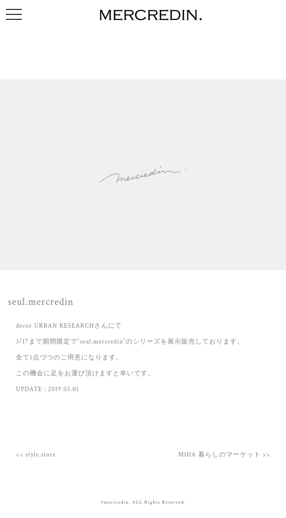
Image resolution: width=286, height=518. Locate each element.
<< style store (36, 455)
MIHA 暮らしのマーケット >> (224, 455)
